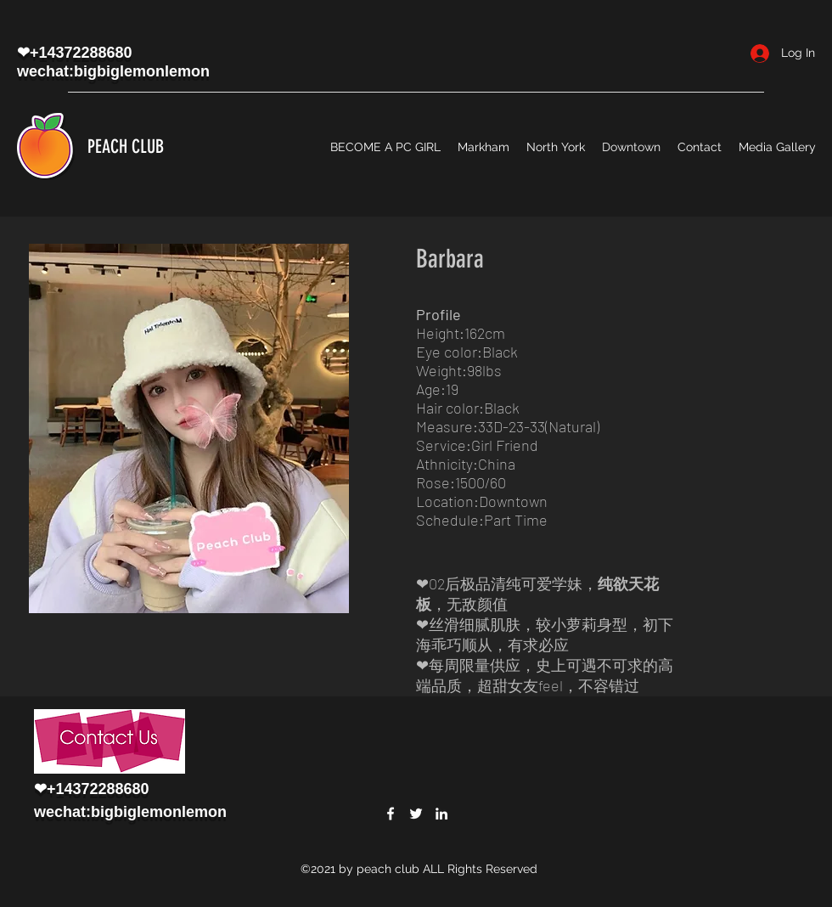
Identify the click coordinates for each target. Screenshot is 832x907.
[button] (189, 428)
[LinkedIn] (441, 813)
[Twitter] (416, 813)
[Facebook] (390, 813)
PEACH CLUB (125, 146)
